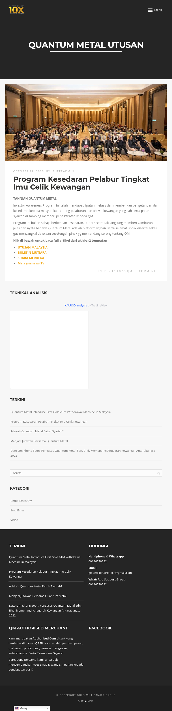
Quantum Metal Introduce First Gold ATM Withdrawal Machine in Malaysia (61, 412)
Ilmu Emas (18, 510)
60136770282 (97, 561)
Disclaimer (85, 701)
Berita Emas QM (118, 271)
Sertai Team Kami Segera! (46, 653)
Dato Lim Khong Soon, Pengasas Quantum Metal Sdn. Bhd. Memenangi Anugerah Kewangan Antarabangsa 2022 (83, 453)
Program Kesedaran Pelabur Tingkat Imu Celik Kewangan (81, 183)
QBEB (39, 643)
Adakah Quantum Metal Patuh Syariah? (37, 431)
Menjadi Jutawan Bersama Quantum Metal (39, 441)
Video (14, 520)
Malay (21, 708)
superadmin (63, 171)
